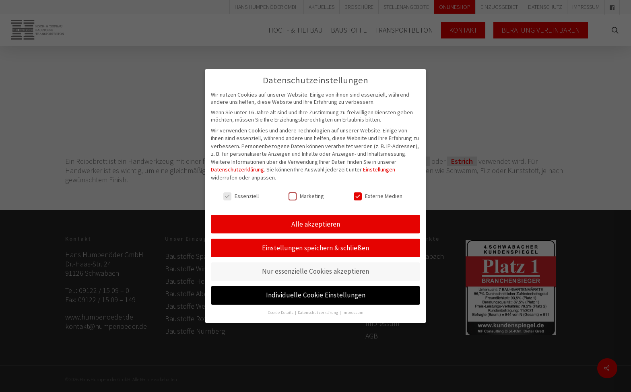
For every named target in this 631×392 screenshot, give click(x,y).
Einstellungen (379, 161)
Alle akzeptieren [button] (315, 215)
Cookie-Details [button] (281, 304)
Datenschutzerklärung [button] (318, 304)
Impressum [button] (352, 304)
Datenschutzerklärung (237, 161)
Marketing (306, 187)
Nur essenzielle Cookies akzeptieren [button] (315, 262)
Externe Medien (378, 187)
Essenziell (241, 187)
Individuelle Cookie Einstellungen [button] (315, 286)
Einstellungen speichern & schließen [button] (315, 239)
